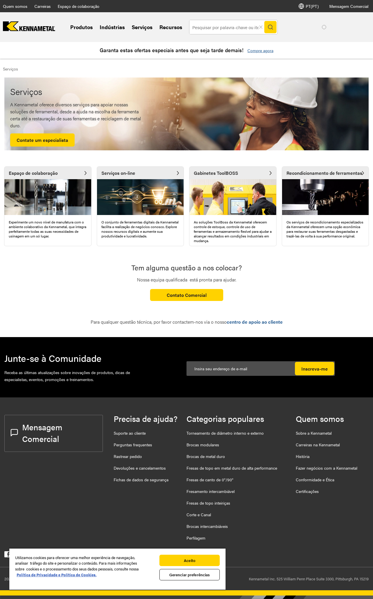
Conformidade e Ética (315, 479)
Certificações (307, 491)
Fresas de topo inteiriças (208, 503)
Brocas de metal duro (205, 456)
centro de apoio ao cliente (255, 321)
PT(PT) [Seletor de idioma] (308, 6)
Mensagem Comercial (348, 6)
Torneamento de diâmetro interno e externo (225, 433)
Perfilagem (195, 538)
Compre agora (260, 50)
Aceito (189, 560)
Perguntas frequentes (133, 445)
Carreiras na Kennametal (318, 445)
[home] (29, 29)
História (302, 456)
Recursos (170, 27)
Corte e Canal (198, 514)
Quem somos (15, 6)
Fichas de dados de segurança (141, 479)
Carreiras (42, 6)
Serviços (142, 27)
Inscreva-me (314, 368)
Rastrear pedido (128, 456)
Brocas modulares (202, 445)
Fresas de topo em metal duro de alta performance (231, 468)
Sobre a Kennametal (314, 433)
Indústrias (112, 27)
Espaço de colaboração (78, 6)
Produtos (81, 27)
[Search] (270, 27)
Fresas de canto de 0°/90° (209, 479)
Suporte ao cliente (130, 433)
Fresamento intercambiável (210, 491)
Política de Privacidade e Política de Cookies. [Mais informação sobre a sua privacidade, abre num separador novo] (56, 574)
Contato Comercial (187, 295)
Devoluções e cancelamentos (140, 468)
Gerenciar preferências (189, 574)
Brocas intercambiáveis (207, 526)
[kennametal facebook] (7, 555)
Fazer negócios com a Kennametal (326, 468)
